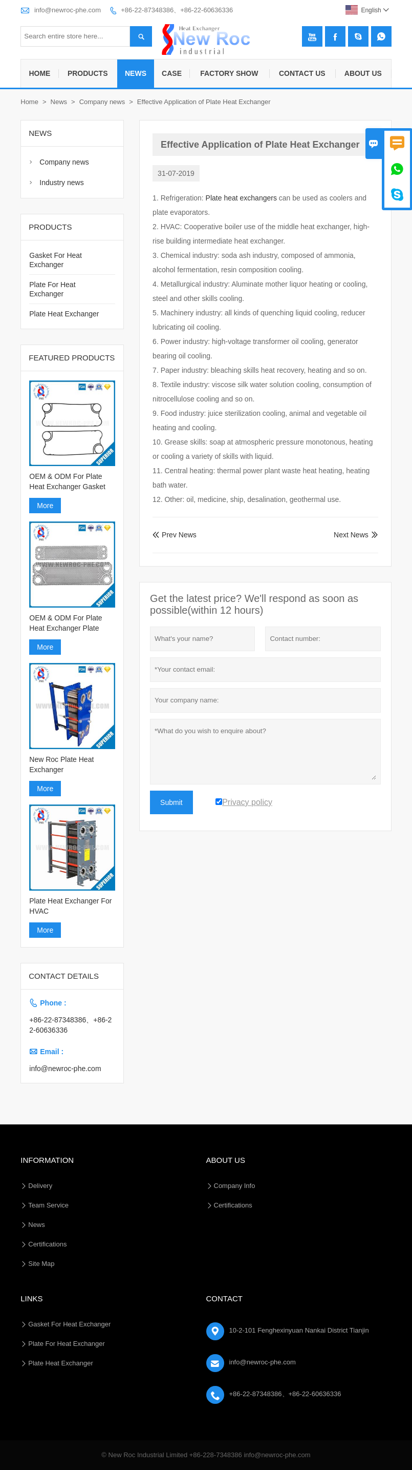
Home (39, 73)
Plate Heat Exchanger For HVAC (70, 906)
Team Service (48, 1205)
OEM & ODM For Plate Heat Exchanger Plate (65, 623)
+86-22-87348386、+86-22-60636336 (177, 10)
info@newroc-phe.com (67, 10)
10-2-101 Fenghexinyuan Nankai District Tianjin (299, 1330)
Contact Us (302, 73)
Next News (351, 535)
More (45, 505)
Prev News (175, 535)
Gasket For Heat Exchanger (69, 1324)
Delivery (40, 1186)
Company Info (234, 1186)
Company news (102, 102)
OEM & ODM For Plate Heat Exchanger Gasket (67, 481)
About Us (363, 73)
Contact (224, 1298)
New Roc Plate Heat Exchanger (61, 764)
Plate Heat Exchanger (64, 314)
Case (172, 73)
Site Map (41, 1263)
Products (88, 73)
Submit (171, 802)
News (135, 73)
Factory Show (229, 73)
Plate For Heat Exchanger (66, 1343)
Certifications (47, 1244)
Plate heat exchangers (241, 198)
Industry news (61, 182)
